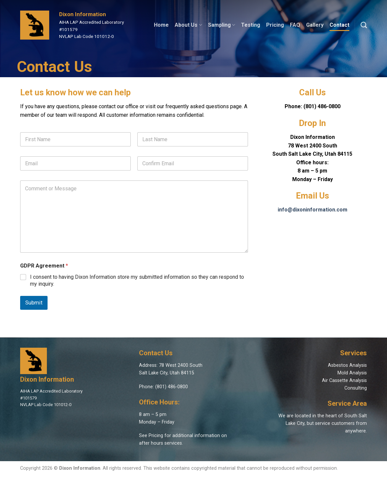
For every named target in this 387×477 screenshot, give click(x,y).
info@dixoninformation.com (312, 210)
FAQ (295, 25)
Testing (250, 25)
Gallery (315, 25)
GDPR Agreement (44, 266)
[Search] (364, 25)
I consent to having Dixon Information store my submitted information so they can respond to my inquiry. (137, 280)
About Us (188, 25)
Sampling (221, 25)
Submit (34, 302)
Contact (339, 25)
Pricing (275, 25)
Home (161, 25)
